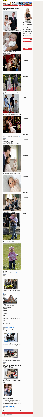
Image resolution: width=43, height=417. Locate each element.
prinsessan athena (11, 139)
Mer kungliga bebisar (8, 141)
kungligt (11, 327)
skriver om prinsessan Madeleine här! (15, 272)
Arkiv (23, 42)
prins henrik (9, 407)
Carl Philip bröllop (22, 5)
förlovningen (8, 5)
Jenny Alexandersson (11, 142)
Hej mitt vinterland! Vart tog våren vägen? (11, 330)
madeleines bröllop (17, 5)
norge (12, 363)
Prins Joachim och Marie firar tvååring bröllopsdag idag (12, 366)
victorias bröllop (12, 5)
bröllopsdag (6, 407)
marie (13, 327)
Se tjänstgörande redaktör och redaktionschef (8, 414)
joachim (9, 327)
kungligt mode (26, 5)
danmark (7, 327)
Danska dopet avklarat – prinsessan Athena (11, 9)
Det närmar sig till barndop (9, 277)
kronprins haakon (10, 363)
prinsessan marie (15, 139)
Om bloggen (4, 5)
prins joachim (6, 139)
